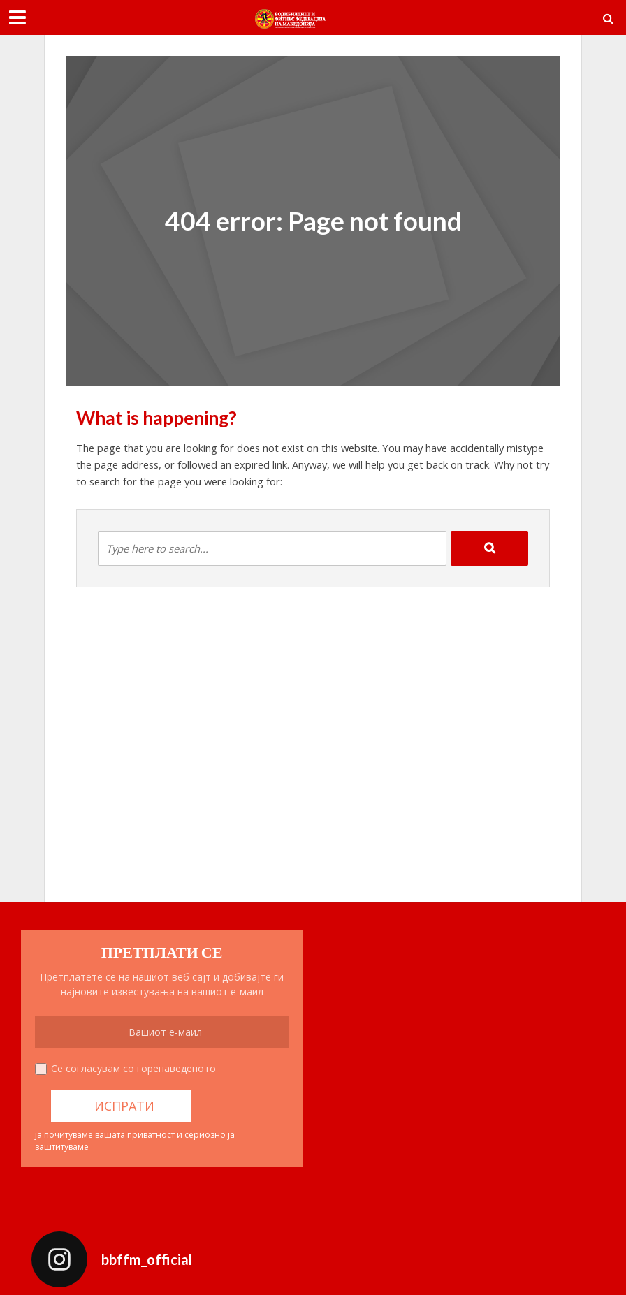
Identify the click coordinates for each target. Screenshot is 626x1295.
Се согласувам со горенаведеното (133, 1068)
